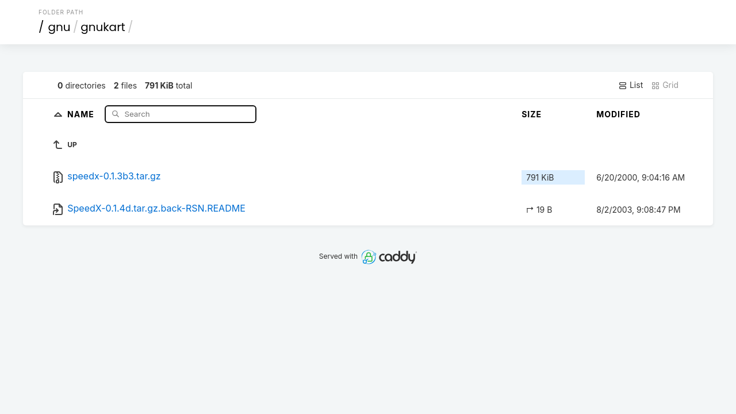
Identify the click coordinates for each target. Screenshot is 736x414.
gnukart (102, 27)
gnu (59, 27)
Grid (664, 85)
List (630, 85)
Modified (618, 114)
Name (82, 113)
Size (532, 114)
